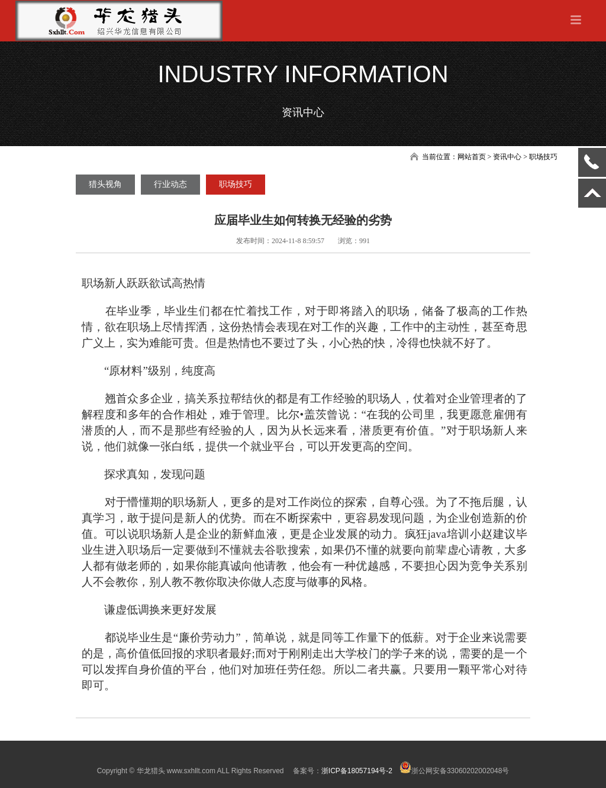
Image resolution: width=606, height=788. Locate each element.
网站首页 (471, 157)
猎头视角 (105, 184)
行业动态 (170, 184)
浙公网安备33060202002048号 (454, 771)
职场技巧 (235, 184)
